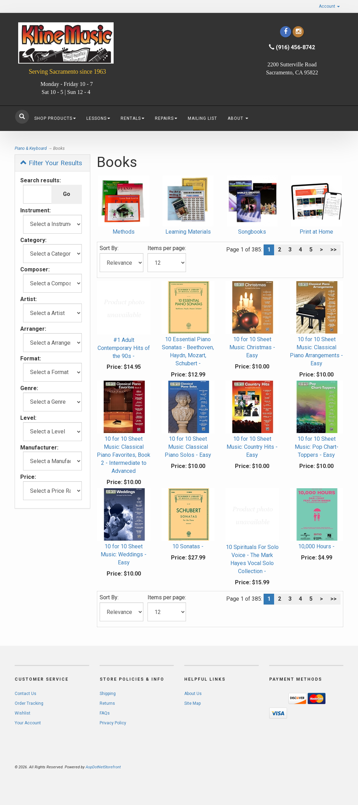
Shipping (108, 693)
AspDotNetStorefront (103, 767)
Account (329, 6)
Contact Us (25, 693)
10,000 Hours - (316, 546)
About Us (193, 693)
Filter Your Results (51, 163)
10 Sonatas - (187, 546)
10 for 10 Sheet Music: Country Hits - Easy (252, 447)
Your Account (28, 722)
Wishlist (22, 713)
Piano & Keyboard (31, 148)
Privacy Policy (113, 722)
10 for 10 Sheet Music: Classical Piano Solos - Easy (188, 447)
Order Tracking (29, 703)
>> (333, 249)
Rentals (132, 118)
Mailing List (202, 118)
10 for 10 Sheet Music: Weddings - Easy (123, 554)
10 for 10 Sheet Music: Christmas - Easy (252, 347)
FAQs (105, 713)
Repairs (166, 118)
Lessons (98, 118)
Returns (107, 703)
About (238, 118)
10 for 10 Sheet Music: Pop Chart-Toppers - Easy (316, 447)
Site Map (192, 703)
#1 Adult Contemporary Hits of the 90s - (124, 348)
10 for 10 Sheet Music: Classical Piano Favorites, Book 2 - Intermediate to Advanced (123, 455)
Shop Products (55, 118)
